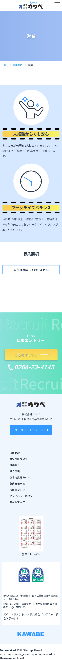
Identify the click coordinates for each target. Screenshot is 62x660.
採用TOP (15, 452)
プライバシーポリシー (22, 496)
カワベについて (19, 458)
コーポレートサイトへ (29, 430)
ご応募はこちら (28, 354)
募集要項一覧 (17, 483)
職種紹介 (15, 465)
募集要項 (17, 65)
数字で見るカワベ (20, 477)
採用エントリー (19, 489)
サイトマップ (17, 502)
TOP (4, 65)
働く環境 (15, 471)
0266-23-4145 (31, 367)
